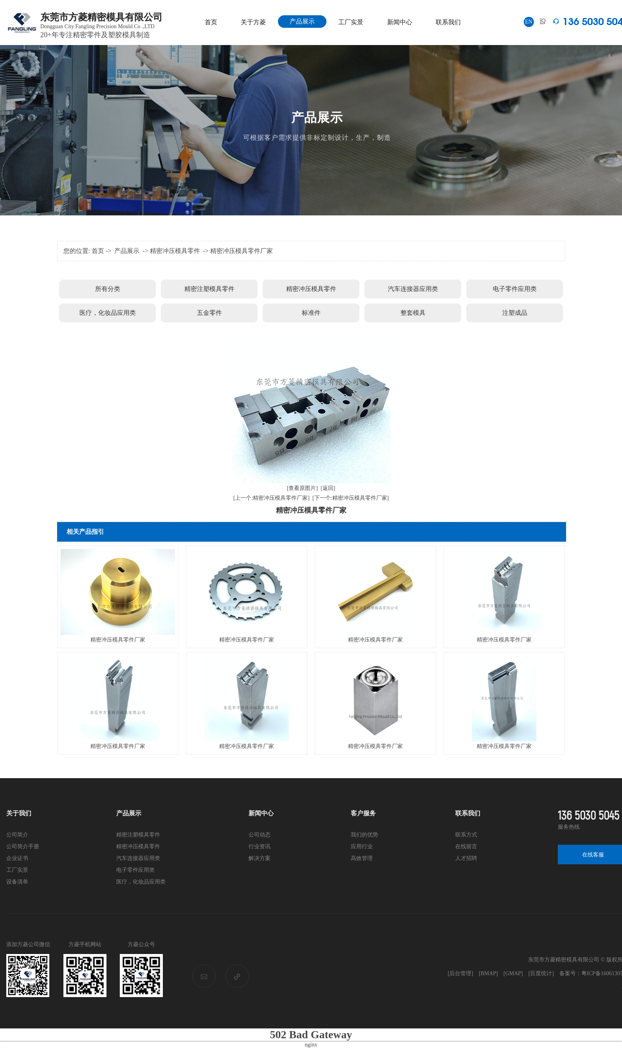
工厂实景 (350, 22)
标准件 (311, 312)
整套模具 (412, 312)
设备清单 (17, 882)
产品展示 (302, 21)
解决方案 (259, 858)
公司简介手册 (22, 846)
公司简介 (17, 835)
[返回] (328, 488)
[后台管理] (460, 973)
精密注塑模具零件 (209, 288)
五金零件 (209, 312)
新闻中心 (399, 22)
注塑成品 (514, 312)
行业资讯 (259, 846)
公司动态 (259, 835)
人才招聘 (466, 858)
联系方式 (466, 835)
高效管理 (362, 858)
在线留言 (466, 846)
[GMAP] (513, 973)
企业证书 (17, 858)
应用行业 (362, 846)
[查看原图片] (302, 488)
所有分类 (107, 288)
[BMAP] (488, 973)
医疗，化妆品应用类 (107, 312)
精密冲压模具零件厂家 (241, 251)
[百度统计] (541, 973)
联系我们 (448, 22)
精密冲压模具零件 (175, 251)
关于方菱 (253, 22)
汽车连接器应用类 (413, 288)
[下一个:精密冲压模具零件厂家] (350, 498)
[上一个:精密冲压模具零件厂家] (271, 498)
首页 (211, 22)
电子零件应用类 (515, 288)
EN (528, 22)
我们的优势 (364, 835)
